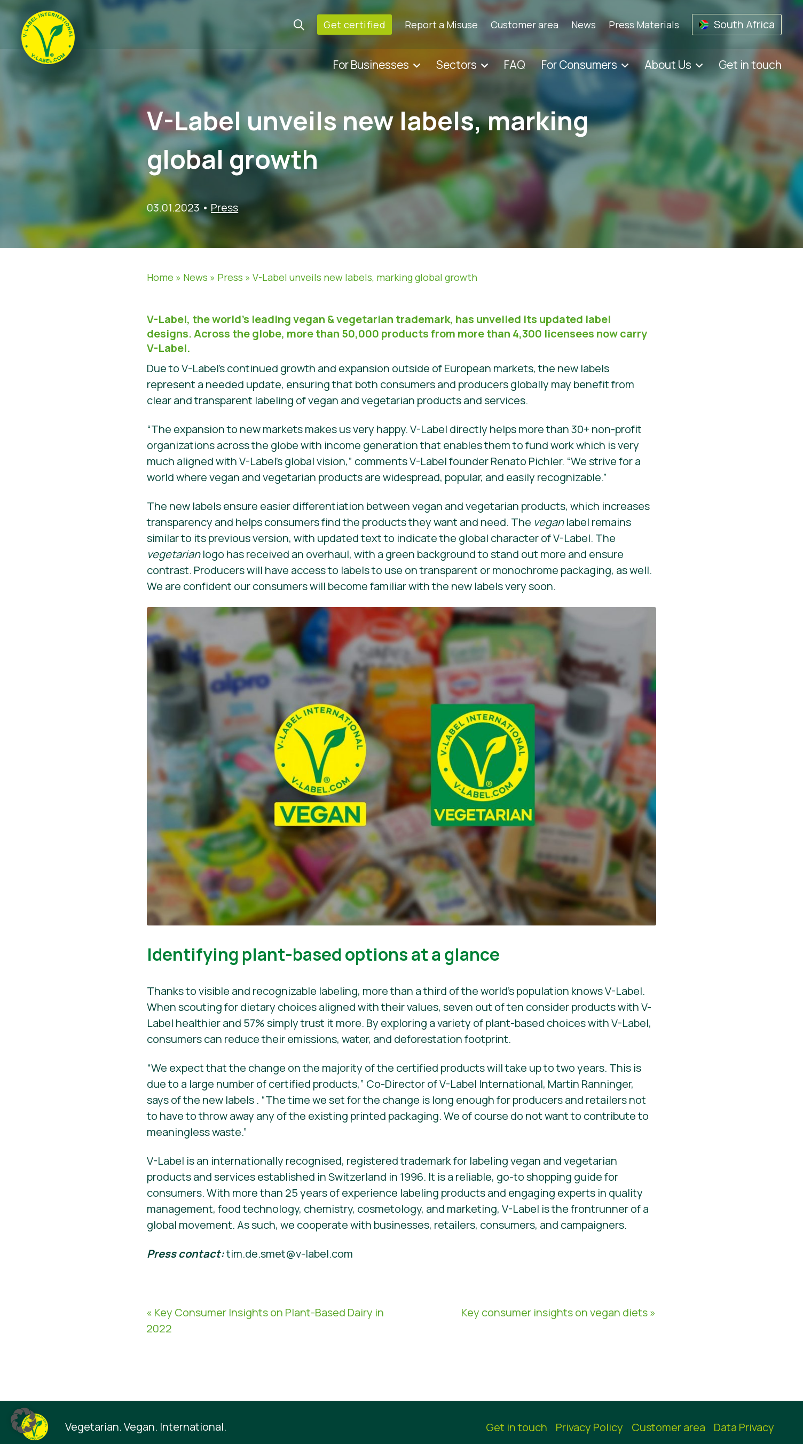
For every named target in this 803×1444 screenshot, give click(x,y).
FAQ (514, 64)
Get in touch (750, 64)
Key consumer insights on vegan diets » (558, 1312)
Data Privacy (744, 1427)
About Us (667, 64)
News (583, 24)
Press (224, 207)
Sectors (456, 64)
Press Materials (644, 24)
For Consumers (579, 64)
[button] (23, 1420)
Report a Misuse (441, 24)
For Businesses (371, 64)
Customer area (524, 24)
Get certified (354, 24)
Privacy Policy (589, 1427)
